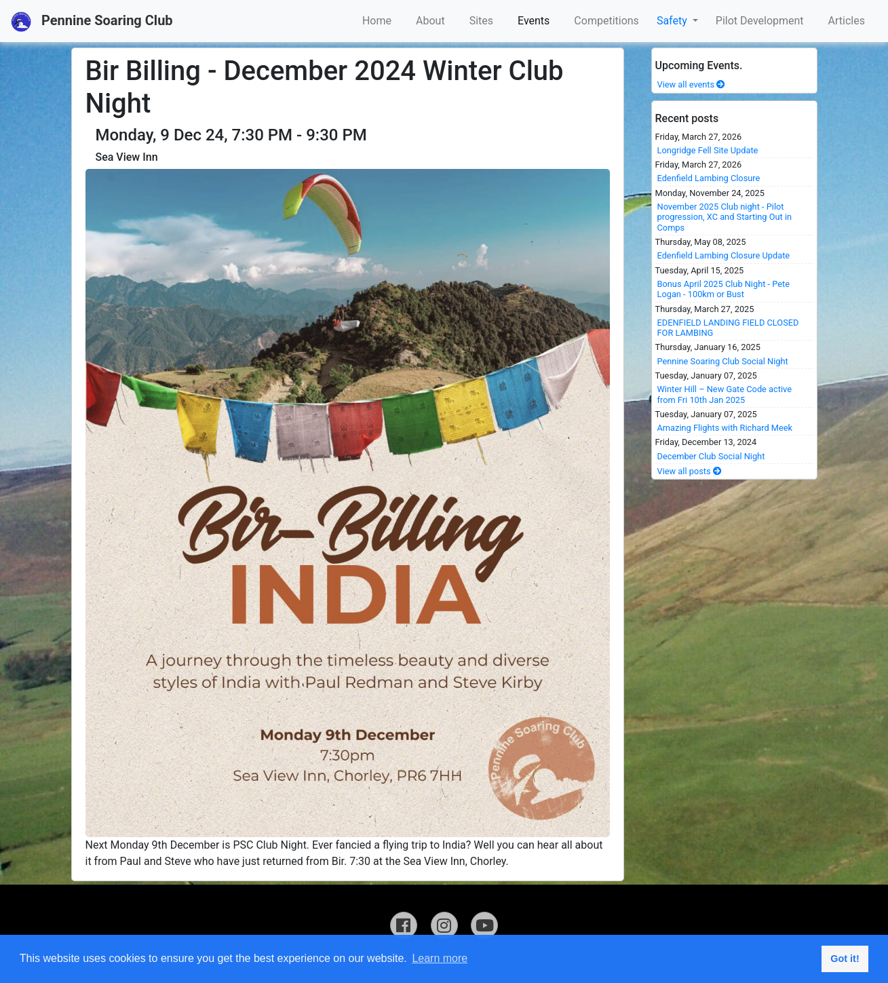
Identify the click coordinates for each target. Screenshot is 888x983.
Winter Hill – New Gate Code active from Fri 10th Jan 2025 (724, 394)
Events (533, 20)
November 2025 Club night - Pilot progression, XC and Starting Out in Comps (724, 217)
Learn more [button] (439, 958)
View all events (691, 84)
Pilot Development (760, 20)
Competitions (606, 20)
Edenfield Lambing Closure (708, 178)
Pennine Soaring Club (92, 22)
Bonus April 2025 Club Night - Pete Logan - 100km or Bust (723, 289)
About (430, 20)
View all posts (689, 471)
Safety (673, 20)
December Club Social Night (711, 456)
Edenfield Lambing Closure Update (723, 255)
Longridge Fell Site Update (707, 150)
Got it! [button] (844, 958)
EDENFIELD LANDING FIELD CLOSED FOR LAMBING (728, 327)
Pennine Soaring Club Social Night (722, 361)
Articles (846, 20)
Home (376, 20)
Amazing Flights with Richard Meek (725, 428)
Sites (481, 20)
